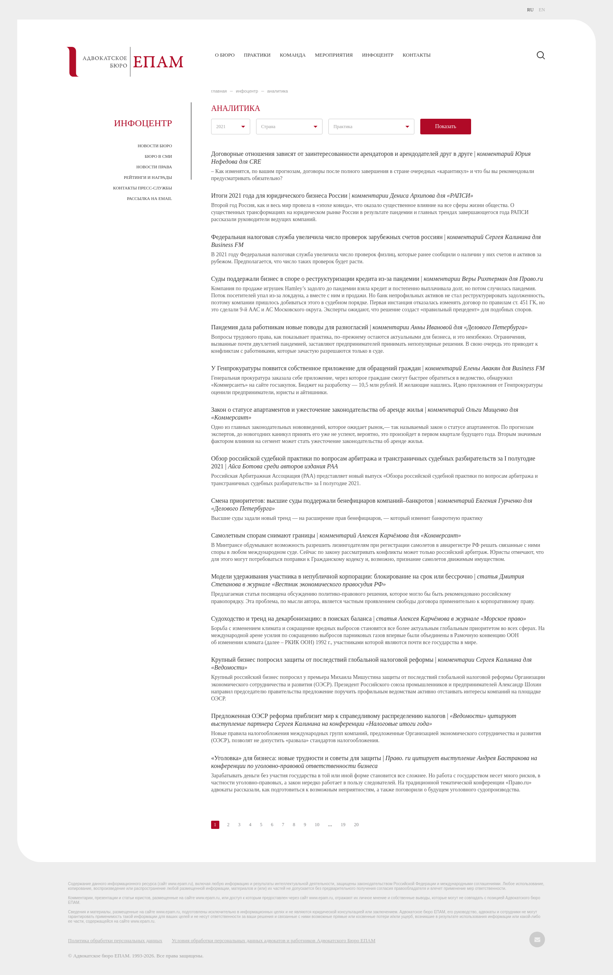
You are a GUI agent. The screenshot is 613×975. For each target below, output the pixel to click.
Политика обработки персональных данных (115, 940)
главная (219, 91)
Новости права (154, 166)
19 (343, 824)
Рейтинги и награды (148, 177)
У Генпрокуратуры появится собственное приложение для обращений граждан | (378, 368)
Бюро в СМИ (158, 156)
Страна (268, 126)
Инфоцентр (377, 55)
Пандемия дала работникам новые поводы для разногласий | (369, 327)
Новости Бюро (155, 145)
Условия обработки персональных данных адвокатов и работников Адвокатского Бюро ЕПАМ (273, 940)
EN (542, 9)
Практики (257, 55)
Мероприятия (334, 55)
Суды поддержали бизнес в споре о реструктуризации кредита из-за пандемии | (377, 278)
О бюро (225, 55)
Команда (293, 55)
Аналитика (277, 91)
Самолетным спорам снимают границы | (336, 535)
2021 (221, 126)
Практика (342, 126)
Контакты (417, 55)
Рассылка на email (149, 198)
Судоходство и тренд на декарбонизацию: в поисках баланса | (368, 618)
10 (317, 824)
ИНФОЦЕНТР (247, 91)
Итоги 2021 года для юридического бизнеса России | (342, 195)
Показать (445, 126)
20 (356, 824)
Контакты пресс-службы (142, 188)
